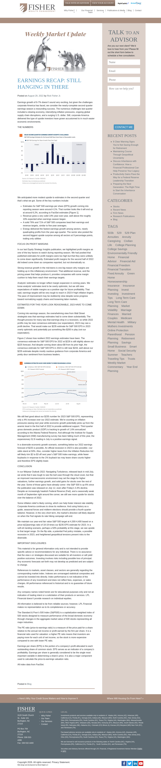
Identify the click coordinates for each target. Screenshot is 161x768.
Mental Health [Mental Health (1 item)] (116, 322)
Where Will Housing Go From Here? (124, 698)
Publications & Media (116, 10)
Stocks (116, 206)
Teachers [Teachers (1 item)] (126, 354)
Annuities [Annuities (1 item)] (113, 236)
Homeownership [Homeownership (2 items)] (117, 281)
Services (100, 10)
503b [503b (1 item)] (111, 232)
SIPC (64, 751)
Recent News (119, 210)
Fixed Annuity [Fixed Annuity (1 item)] (116, 273)
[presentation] (128, 115)
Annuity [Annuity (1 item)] (126, 236)
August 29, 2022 (36, 96)
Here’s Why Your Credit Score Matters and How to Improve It (48, 698)
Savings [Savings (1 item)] (126, 342)
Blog (130, 10)
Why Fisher (46, 716)
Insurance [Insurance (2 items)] (114, 285)
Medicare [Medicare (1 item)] (126, 318)
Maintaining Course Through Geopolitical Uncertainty (123, 154)
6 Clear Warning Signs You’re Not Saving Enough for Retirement (125, 145)
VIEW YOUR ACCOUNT (103, 3)
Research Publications (124, 216)
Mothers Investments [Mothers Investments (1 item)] (120, 326)
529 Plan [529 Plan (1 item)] (130, 232)
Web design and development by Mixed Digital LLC (32, 765)
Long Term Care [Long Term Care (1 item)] (125, 297)
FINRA (139, 749)
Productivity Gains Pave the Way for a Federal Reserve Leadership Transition (126, 177)
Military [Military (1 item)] (132, 322)
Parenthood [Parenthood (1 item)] (115, 334)
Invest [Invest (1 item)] (125, 289)
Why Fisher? (69, 10)
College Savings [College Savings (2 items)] (117, 249)
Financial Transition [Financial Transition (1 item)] (119, 269)
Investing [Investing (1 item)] (113, 293)
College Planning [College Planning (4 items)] (125, 245)
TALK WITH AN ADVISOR (77, 3)
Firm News (118, 213)
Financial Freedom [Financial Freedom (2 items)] (119, 265)
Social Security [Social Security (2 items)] (127, 350)
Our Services (46, 721)
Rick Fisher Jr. (54, 96)
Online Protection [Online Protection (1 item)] (118, 330)
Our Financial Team (87, 11)
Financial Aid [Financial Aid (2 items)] (127, 261)
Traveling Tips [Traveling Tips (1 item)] (116, 358)
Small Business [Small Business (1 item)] (117, 346)
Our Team (45, 718)
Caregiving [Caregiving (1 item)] (114, 240)
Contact (138, 10)
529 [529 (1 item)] (119, 232)
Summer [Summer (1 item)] (113, 354)
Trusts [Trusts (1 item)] (131, 358)
